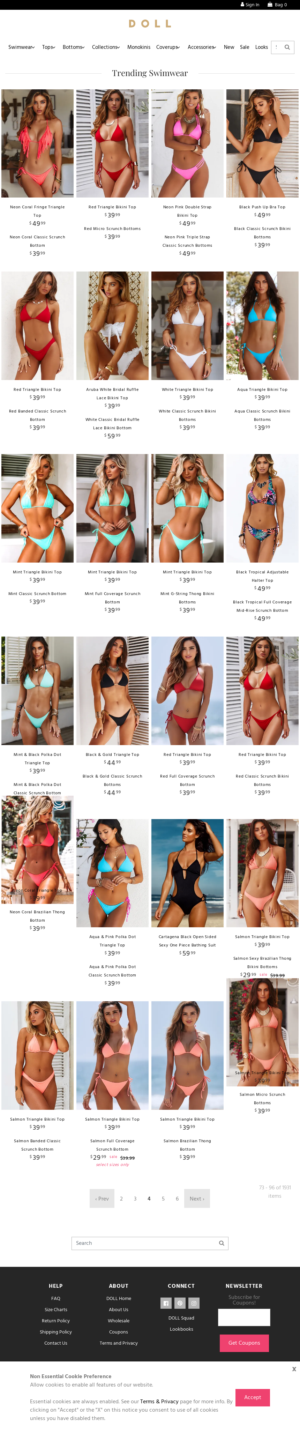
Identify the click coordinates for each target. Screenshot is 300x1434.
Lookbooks (181, 1329)
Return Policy (56, 1321)
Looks (273, 47)
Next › (197, 1199)
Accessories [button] (207, 47)
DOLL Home (118, 1299)
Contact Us (55, 1343)
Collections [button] (108, 47)
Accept (252, 1397)
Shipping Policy (56, 1332)
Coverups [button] (173, 47)
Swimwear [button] (20, 47)
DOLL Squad (181, 1318)
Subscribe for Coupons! (244, 1300)
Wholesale (118, 1321)
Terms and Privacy (119, 1343)
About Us (118, 1310)
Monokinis (144, 47)
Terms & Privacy (159, 1401)
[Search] (150, 1243)
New (237, 47)
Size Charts (56, 1310)
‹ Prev (102, 1199)
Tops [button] (49, 47)
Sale (254, 47)
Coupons (118, 1332)
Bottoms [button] (75, 47)
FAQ (55, 1299)
